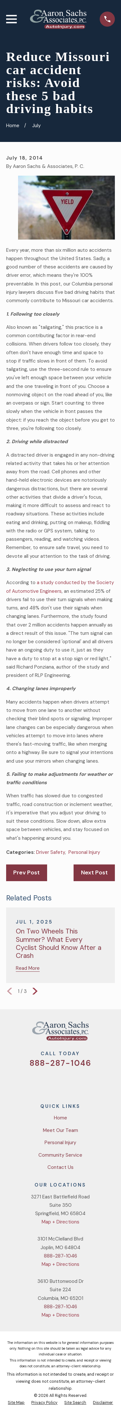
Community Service (60, 1155)
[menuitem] (16, 1403)
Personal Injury (84, 852)
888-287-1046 (60, 1063)
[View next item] (35, 991)
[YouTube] (68, 1081)
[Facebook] (52, 1081)
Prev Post (26, 872)
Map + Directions (60, 1222)
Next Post (94, 872)
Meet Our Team (60, 1130)
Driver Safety (50, 852)
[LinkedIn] (83, 1081)
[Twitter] (37, 1081)
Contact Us (60, 1167)
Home (60, 1118)
